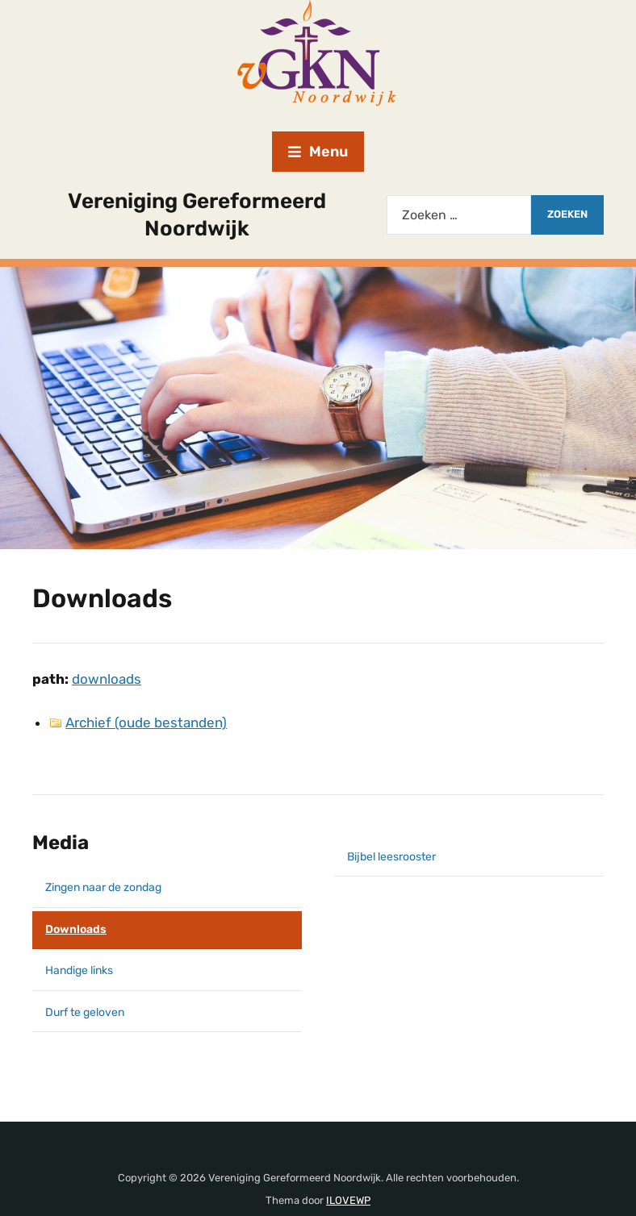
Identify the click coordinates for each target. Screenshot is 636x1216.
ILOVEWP (348, 1200)
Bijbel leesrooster (391, 857)
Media (60, 842)
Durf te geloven (84, 1012)
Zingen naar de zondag (103, 887)
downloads (106, 679)
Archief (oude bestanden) (146, 722)
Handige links (79, 970)
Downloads (76, 929)
